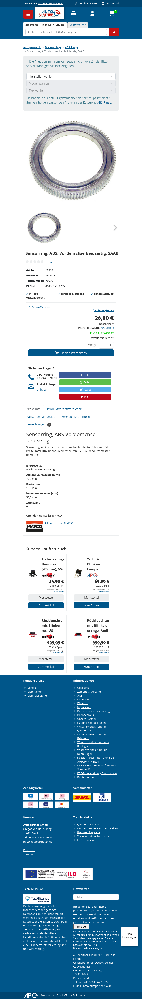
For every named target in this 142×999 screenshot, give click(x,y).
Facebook (29, 850)
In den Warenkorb (71, 353)
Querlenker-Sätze (88, 824)
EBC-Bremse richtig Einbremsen (97, 773)
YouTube (28, 854)
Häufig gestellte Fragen (91, 722)
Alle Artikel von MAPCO (59, 523)
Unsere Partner (86, 719)
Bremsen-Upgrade (88, 832)
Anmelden (81, 926)
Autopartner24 (32, 47)
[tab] (45, 25)
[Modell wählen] (71, 83)
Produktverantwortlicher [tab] (64, 409)
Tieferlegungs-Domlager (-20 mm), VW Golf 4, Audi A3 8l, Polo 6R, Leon (53, 565)
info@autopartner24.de (37, 841)
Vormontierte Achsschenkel (94, 836)
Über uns (83, 687)
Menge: (92, 345)
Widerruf (82, 703)
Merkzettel (110, 3)
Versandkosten (107, 328)
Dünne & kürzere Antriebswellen (97, 828)
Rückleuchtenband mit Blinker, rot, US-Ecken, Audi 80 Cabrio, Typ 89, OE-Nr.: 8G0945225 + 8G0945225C (53, 626)
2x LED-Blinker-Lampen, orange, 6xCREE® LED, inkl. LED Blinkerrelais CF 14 (98, 565)
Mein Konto (34, 691)
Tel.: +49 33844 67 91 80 (50, 3)
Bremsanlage (53, 47)
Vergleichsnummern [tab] (75, 417)
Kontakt (32, 687)
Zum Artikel (46, 605)
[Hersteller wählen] (71, 76)
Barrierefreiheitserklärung (93, 711)
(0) (51, 261)
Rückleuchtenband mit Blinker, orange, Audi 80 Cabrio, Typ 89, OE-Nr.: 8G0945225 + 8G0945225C (98, 626)
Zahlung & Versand (89, 691)
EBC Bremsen (85, 840)
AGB (79, 695)
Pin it (85, 396)
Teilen (85, 375)
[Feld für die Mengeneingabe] (106, 345)
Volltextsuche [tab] (78, 25)
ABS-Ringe (71, 47)
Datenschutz (85, 699)
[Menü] (136, 929)
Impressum (84, 707)
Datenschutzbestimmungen (87, 948)
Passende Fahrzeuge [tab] (40, 417)
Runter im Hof (86, 777)
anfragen (42, 389)
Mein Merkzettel (37, 695)
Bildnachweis (85, 715)
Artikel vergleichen (103, 310)
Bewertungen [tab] (38, 424)
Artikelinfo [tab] (33, 409)
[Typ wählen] (71, 90)
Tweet (85, 389)
